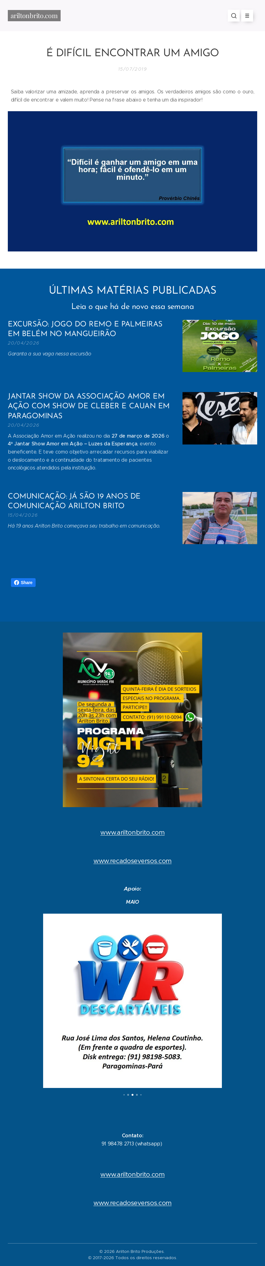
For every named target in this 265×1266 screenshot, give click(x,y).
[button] (234, 16)
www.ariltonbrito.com (132, 832)
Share (23, 582)
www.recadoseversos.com (132, 861)
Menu (245, 15)
